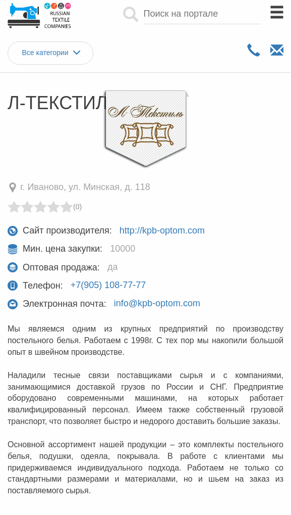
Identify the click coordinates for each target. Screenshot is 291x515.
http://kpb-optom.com (162, 230)
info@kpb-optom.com (157, 304)
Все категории (50, 53)
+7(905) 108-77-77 (108, 285)
